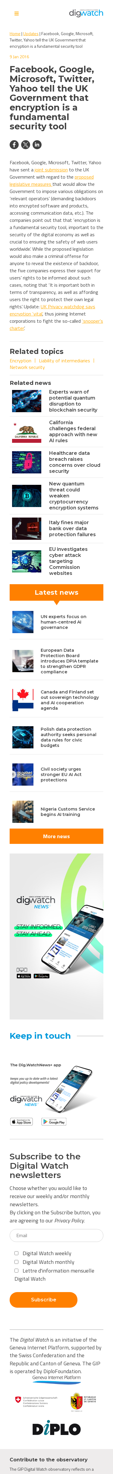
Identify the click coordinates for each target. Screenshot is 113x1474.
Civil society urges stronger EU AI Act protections (61, 774)
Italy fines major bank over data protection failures (72, 528)
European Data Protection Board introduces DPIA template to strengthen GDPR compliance (69, 661)
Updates (31, 33)
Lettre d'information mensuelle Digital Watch (54, 1275)
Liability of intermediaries (64, 360)
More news (56, 836)
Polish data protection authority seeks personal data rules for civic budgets (68, 737)
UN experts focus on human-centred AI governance (63, 622)
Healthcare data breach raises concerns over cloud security (74, 462)
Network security (27, 367)
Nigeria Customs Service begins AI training (68, 811)
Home (15, 33)
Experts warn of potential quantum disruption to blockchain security (73, 401)
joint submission (51, 169)
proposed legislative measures (52, 180)
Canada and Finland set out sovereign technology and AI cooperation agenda (70, 700)
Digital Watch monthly (44, 1262)
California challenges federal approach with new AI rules (73, 431)
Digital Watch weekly (42, 1253)
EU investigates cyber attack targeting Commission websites (68, 561)
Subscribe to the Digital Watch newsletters (45, 1166)
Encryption (20, 360)
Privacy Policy (69, 1220)
